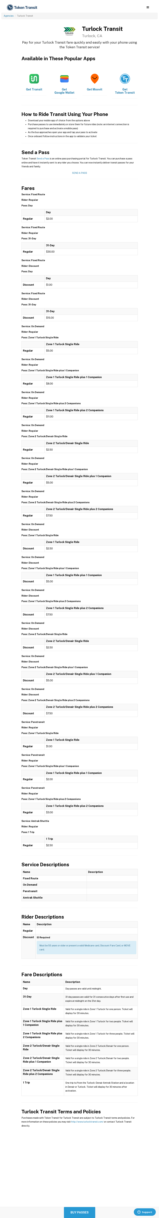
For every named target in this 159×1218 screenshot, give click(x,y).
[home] (22, 7)
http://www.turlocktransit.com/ (87, 1121)
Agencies (9, 16)
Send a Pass (43, 158)
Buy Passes (80, 1212)
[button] (148, 7)
